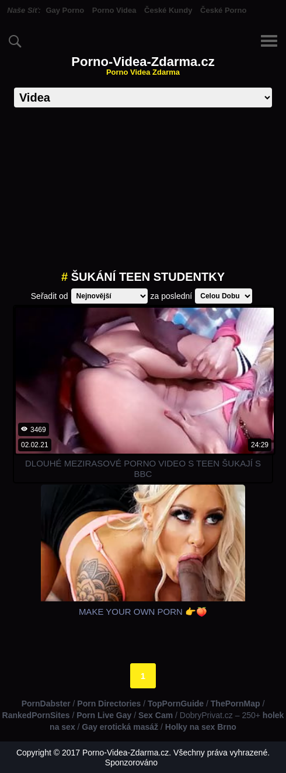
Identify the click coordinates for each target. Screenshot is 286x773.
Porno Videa (114, 10)
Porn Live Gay (103, 715)
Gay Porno (65, 10)
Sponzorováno (131, 762)
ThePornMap (235, 703)
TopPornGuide (176, 703)
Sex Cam (155, 715)
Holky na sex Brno (200, 727)
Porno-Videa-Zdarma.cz (142, 65)
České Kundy (168, 10)
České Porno (223, 10)
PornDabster (46, 703)
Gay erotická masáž (120, 727)
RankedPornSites (36, 715)
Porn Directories (109, 703)
